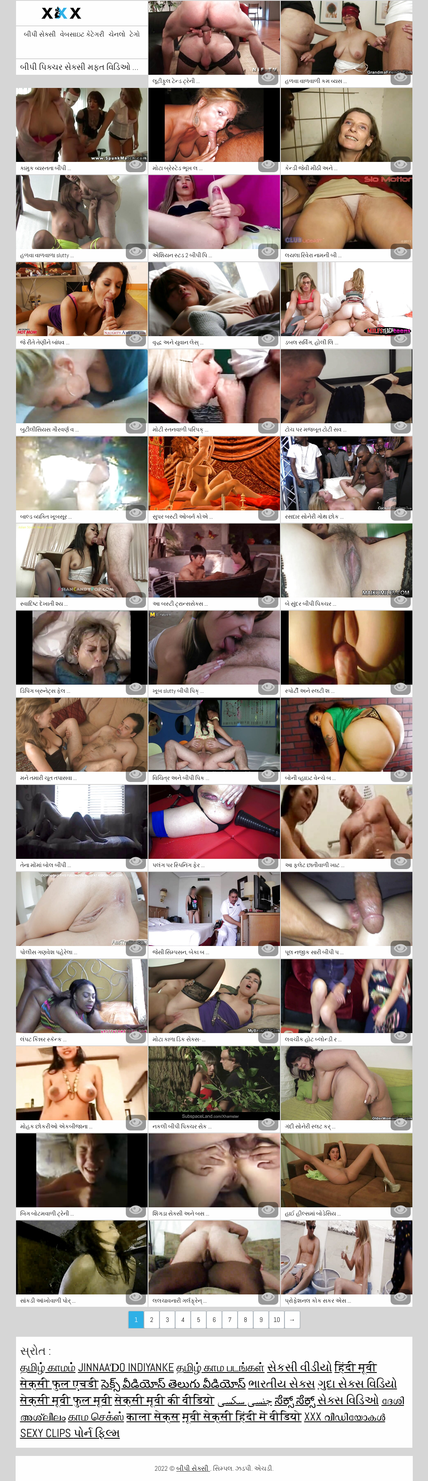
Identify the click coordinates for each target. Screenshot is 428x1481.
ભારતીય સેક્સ (281, 1384)
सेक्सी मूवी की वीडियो (165, 1400)
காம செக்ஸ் (96, 1416)
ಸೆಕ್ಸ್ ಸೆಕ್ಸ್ (296, 1400)
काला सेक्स (153, 1416)
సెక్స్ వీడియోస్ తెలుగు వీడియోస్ (173, 1384)
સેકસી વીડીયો (299, 1367)
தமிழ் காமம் (48, 1367)
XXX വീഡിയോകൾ (344, 1416)
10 (276, 1319)
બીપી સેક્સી (40, 34)
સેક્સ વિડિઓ (348, 1400)
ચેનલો (117, 34)
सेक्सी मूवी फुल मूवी (66, 1400)
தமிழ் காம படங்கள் (220, 1367)
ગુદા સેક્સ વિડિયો (357, 1384)
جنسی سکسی (244, 1400)
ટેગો (135, 34)
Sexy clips (47, 1433)
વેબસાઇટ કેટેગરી (82, 34)
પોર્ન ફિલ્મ (97, 1433)
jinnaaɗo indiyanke (126, 1367)
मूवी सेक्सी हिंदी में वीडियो (242, 1416)
